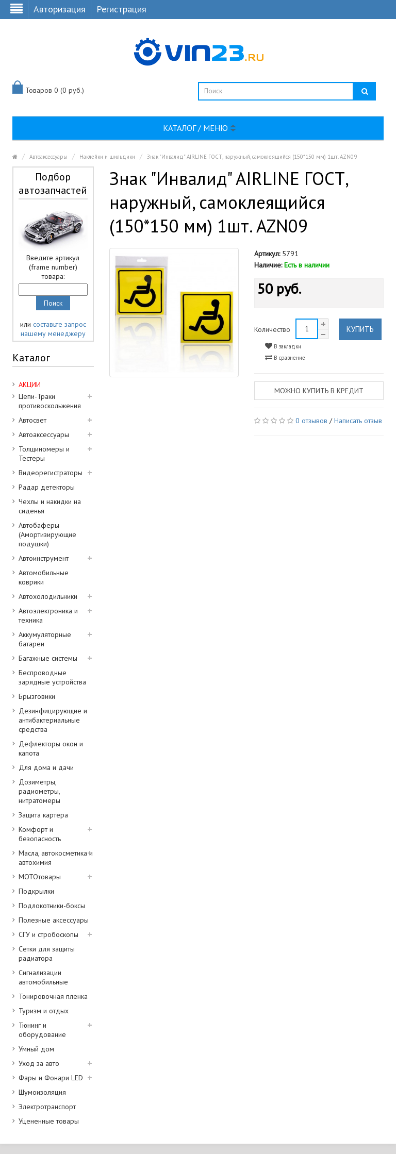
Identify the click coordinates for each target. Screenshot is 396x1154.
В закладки (283, 346)
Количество (272, 329)
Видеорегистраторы (50, 472)
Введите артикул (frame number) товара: (52, 267)
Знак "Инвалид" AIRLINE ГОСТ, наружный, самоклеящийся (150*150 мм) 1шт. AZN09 (252, 156)
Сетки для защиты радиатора (47, 953)
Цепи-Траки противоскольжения (50, 401)
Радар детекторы (47, 487)
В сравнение (285, 357)
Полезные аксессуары (54, 920)
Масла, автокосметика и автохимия (56, 857)
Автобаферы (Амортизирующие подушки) (47, 534)
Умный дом (36, 1048)
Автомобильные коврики (44, 577)
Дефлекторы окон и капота (51, 748)
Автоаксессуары (48, 156)
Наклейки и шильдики (107, 156)
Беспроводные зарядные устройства (52, 677)
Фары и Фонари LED (51, 1077)
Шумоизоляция (42, 1092)
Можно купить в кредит (319, 390)
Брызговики (37, 696)
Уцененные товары (49, 1121)
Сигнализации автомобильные (43, 977)
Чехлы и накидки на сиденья (50, 506)
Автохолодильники (48, 596)
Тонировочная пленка (53, 996)
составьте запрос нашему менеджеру (53, 329)
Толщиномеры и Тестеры (44, 453)
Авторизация (60, 9)
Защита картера (43, 814)
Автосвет (32, 420)
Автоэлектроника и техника (48, 615)
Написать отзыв (358, 420)
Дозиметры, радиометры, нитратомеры (39, 791)
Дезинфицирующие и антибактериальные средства (53, 720)
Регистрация (121, 9)
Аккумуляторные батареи (45, 639)
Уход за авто (39, 1063)
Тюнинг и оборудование (42, 1030)
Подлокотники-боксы (52, 905)
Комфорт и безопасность (40, 834)
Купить (360, 329)
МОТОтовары (40, 876)
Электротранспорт (47, 1106)
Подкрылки (36, 891)
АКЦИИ (30, 384)
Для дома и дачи (46, 767)
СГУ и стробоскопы (48, 934)
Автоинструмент (44, 558)
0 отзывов (311, 420)
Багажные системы (48, 658)
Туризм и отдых (44, 1010)
